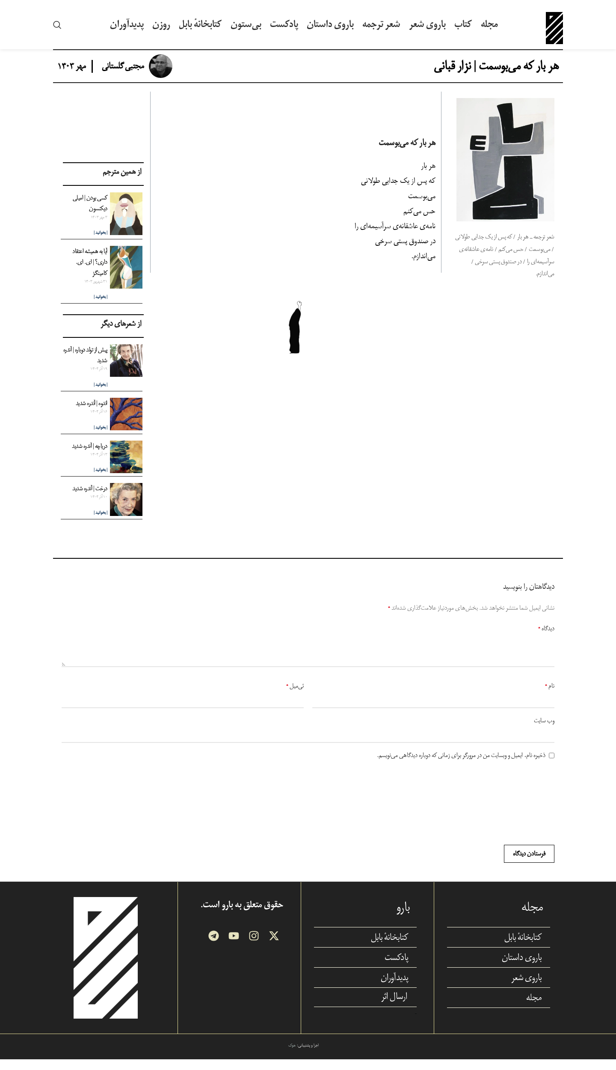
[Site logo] (554, 29)
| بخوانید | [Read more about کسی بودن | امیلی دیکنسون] (100, 243)
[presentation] (524, 813)
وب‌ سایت (544, 731)
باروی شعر (526, 987)
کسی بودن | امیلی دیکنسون (90, 213)
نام (549, 696)
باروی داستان (522, 967)
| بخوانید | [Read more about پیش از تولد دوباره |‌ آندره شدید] (100, 395)
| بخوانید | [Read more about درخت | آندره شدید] (100, 523)
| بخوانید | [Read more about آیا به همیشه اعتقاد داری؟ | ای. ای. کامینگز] (100, 307)
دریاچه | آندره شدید (89, 456)
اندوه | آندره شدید (91, 413)
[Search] (57, 30)
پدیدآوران (394, 987)
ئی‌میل (295, 696)
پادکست (396, 967)
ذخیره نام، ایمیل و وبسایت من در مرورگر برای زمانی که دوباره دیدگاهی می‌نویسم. (461, 765)
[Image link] (106, 968)
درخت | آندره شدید (89, 499)
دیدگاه (546, 639)
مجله (534, 1008)
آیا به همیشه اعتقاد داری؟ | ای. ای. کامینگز (89, 272)
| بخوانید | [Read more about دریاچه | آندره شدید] (100, 480)
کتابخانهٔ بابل (523, 947)
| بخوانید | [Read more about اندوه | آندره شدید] (100, 437)
